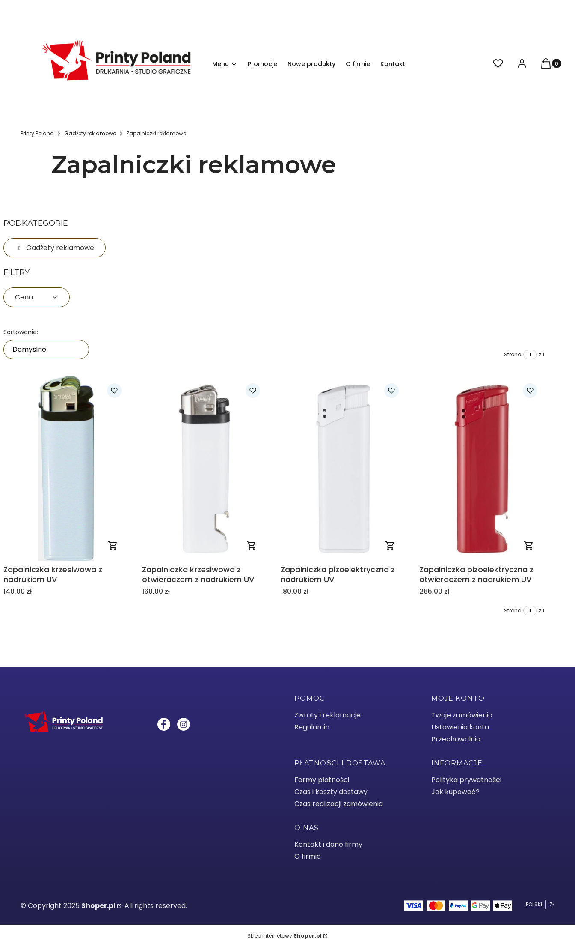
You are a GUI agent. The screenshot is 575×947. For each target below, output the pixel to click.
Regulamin (311, 727)
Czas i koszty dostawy (331, 792)
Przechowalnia (455, 739)
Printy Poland (37, 133)
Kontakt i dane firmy (328, 844)
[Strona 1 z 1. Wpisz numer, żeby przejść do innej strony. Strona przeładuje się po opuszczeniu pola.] (530, 354)
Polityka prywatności (466, 780)
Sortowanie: (20, 332)
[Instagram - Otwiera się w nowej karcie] (183, 724)
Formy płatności (321, 780)
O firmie (307, 856)
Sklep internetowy (284, 935)
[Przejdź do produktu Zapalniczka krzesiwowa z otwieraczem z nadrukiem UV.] (204, 468)
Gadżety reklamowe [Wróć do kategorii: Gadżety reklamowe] (54, 248)
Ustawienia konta (460, 727)
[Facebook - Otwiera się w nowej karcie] (163, 724)
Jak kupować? (455, 792)
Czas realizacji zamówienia (338, 804)
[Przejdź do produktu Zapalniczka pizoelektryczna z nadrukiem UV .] (343, 468)
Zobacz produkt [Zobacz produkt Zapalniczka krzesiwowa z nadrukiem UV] (113, 545)
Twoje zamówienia (461, 715)
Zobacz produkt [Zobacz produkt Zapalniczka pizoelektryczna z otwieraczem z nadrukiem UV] (528, 545)
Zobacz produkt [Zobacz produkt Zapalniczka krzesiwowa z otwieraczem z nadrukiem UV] (251, 545)
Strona (513, 354)
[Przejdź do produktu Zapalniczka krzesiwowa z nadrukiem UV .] (65, 468)
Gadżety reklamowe (90, 133)
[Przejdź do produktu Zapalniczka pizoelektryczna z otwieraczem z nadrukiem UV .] (481, 468)
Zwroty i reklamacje (327, 715)
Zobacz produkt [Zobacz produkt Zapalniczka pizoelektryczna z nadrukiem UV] (390, 545)
